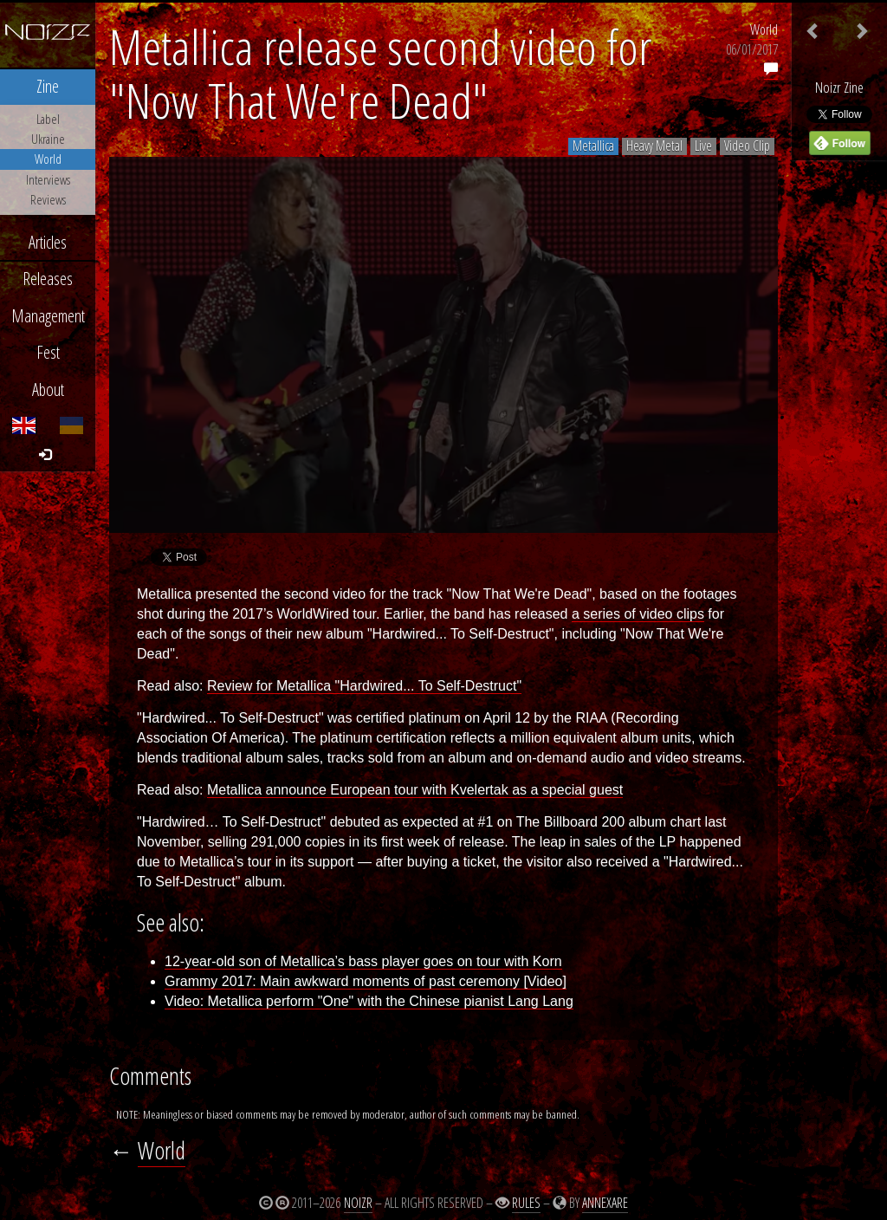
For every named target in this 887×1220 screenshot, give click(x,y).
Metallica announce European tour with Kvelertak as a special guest (415, 789)
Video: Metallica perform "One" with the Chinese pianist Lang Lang (369, 1001)
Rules (526, 1202)
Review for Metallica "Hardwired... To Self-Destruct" (364, 685)
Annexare (605, 1202)
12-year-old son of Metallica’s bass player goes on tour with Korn (363, 961)
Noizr (358, 1202)
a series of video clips (638, 614)
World (764, 29)
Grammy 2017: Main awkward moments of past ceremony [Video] (366, 981)
